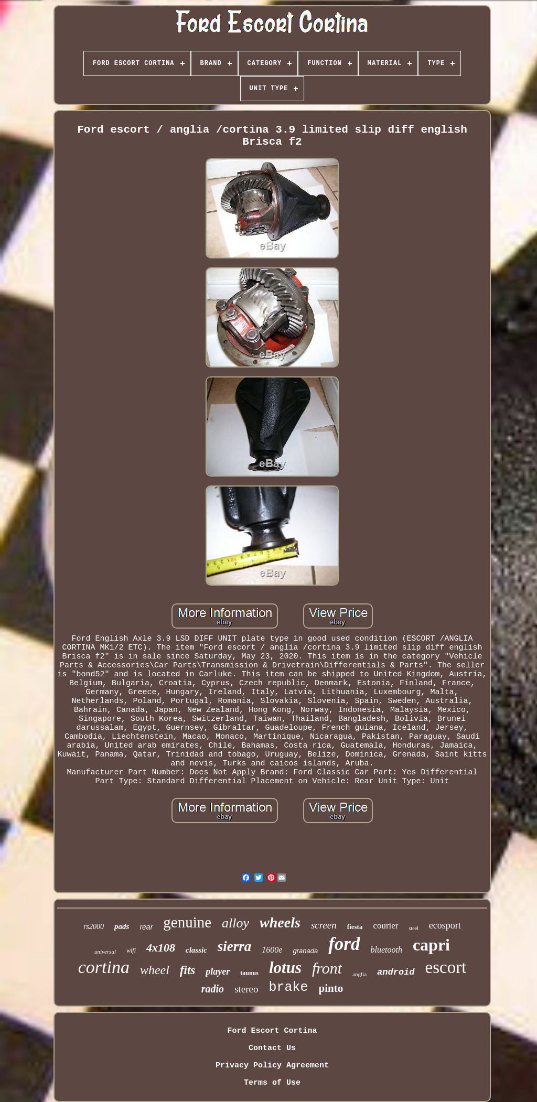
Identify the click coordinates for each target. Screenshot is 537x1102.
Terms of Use (272, 1082)
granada (305, 951)
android (395, 972)
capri (431, 944)
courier (385, 926)
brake (288, 987)
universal (105, 951)
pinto (331, 988)
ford (344, 944)
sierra (235, 946)
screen (324, 925)
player (218, 971)
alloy (235, 923)
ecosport (445, 925)
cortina (104, 967)
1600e (272, 949)
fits (187, 970)
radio (212, 989)
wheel (154, 970)
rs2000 (93, 927)
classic (196, 950)
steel (413, 928)
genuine (187, 922)
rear (146, 927)
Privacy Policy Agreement (272, 1065)
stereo (246, 989)
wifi (131, 950)
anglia (359, 974)
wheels (280, 922)
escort (446, 967)
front (327, 968)
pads (121, 926)
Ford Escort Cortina (272, 1031)
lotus (285, 967)
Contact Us (272, 1048)
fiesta (355, 927)
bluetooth (386, 949)
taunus (249, 973)
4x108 (160, 947)
